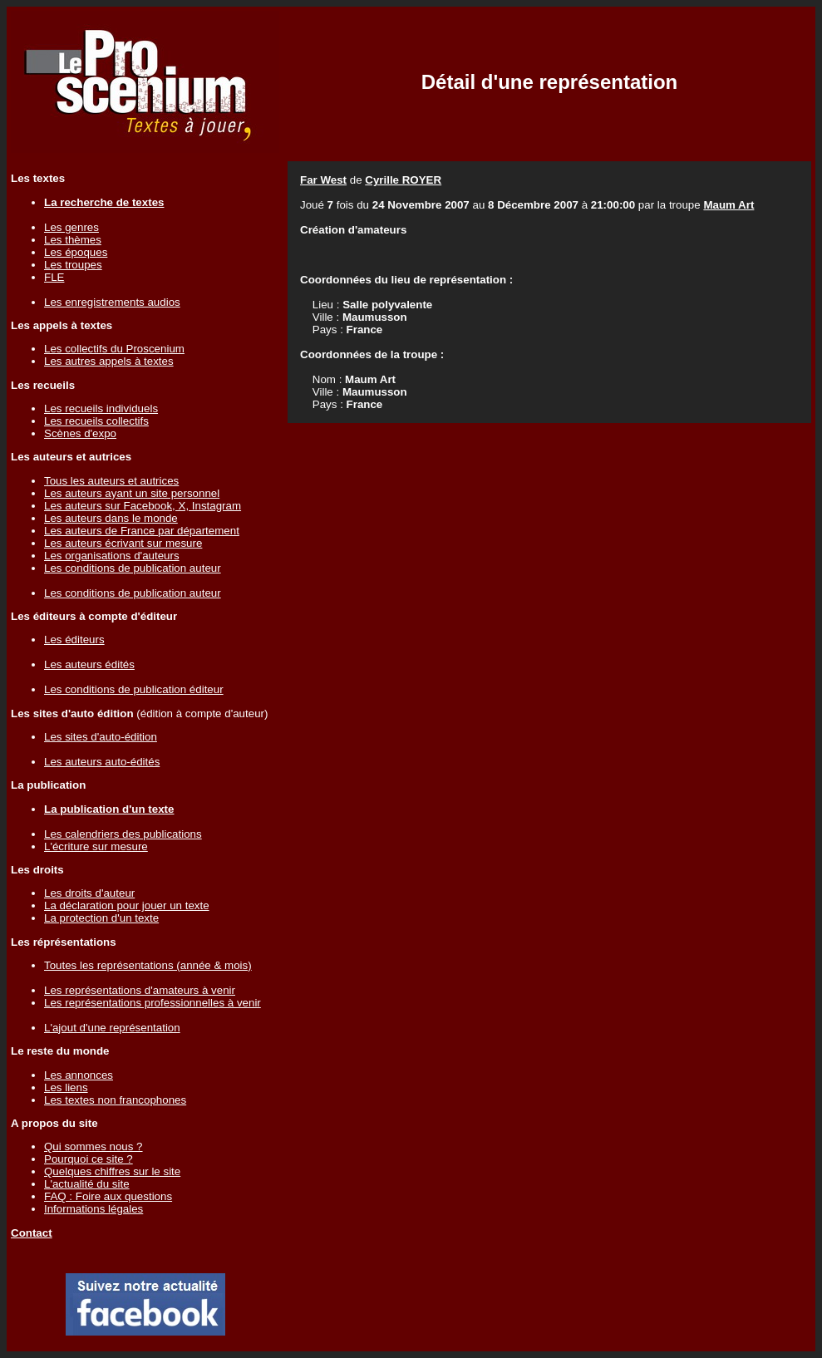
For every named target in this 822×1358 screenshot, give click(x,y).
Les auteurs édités (89, 664)
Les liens (66, 1087)
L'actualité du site (87, 1184)
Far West (323, 180)
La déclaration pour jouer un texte (126, 905)
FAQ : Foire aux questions (108, 1196)
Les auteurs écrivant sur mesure (123, 543)
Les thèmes (72, 240)
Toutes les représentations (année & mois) (148, 965)
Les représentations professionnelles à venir (152, 1002)
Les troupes (73, 264)
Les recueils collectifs (96, 421)
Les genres (71, 227)
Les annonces (78, 1075)
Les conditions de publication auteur (132, 568)
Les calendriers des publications (123, 834)
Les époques (75, 252)
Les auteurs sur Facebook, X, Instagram (142, 505)
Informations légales (93, 1209)
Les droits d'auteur (89, 893)
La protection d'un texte (101, 918)
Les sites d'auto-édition (100, 737)
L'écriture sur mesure (96, 846)
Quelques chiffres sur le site (112, 1171)
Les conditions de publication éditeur (134, 689)
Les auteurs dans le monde (111, 518)
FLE (54, 277)
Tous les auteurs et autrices (111, 481)
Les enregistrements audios (112, 302)
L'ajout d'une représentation (112, 1027)
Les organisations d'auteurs (112, 555)
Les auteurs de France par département (141, 530)
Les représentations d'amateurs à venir (139, 990)
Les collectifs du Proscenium (114, 348)
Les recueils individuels (101, 408)
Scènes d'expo (80, 433)
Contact (31, 1233)
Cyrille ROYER (403, 180)
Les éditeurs (74, 639)
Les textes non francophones (115, 1100)
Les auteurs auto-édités (102, 761)
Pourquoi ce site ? (88, 1159)
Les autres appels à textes (109, 361)
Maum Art (728, 205)
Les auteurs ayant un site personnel (131, 493)
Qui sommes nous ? (93, 1146)
